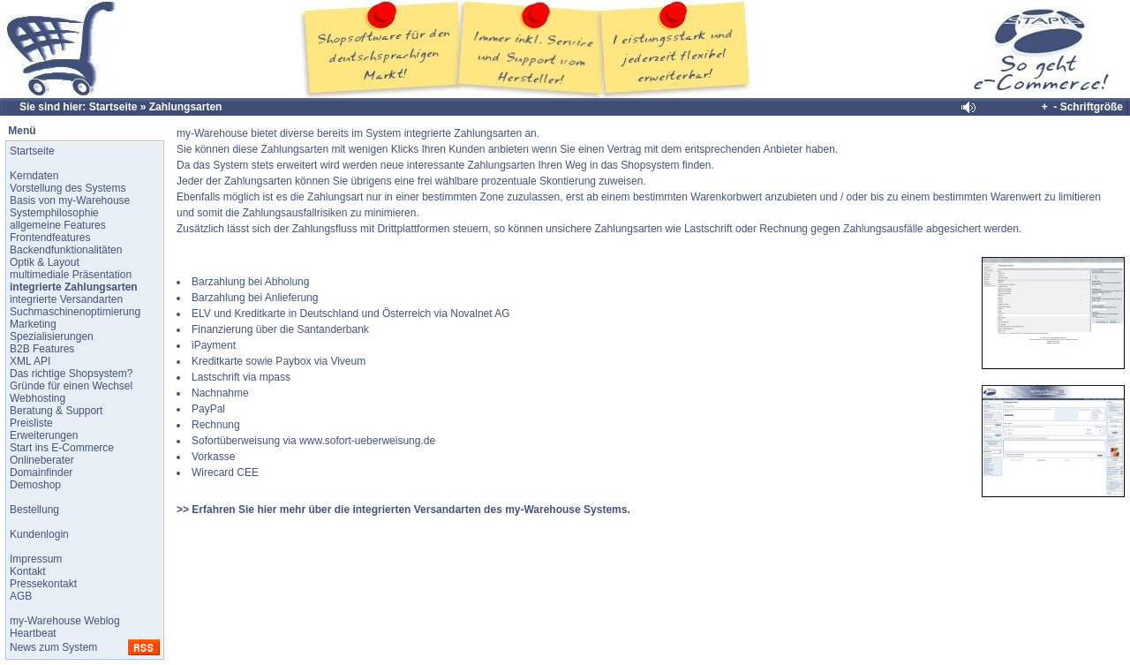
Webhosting (37, 398)
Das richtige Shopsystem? (71, 373)
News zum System (53, 647)
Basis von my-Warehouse (70, 200)
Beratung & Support (56, 410)
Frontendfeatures (50, 237)
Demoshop (35, 485)
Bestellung (34, 509)
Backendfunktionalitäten (66, 250)
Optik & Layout (44, 262)
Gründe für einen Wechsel (71, 386)
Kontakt (28, 571)
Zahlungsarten (185, 107)
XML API (30, 361)
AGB (21, 596)
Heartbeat (33, 633)
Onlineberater (42, 460)
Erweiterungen (44, 435)
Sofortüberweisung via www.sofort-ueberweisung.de (313, 441)
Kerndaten (34, 176)
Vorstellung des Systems (67, 188)
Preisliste (31, 423)
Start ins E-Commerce (62, 448)
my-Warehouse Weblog (65, 621)
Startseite (113, 107)
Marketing (33, 324)
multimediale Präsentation (71, 274)
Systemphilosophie (54, 213)
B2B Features (42, 349)
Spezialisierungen (52, 336)
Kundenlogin (39, 534)
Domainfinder (41, 472)
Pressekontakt (43, 584)
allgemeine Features (58, 225)
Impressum (36, 559)
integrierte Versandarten (66, 299)
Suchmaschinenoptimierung (75, 312)
